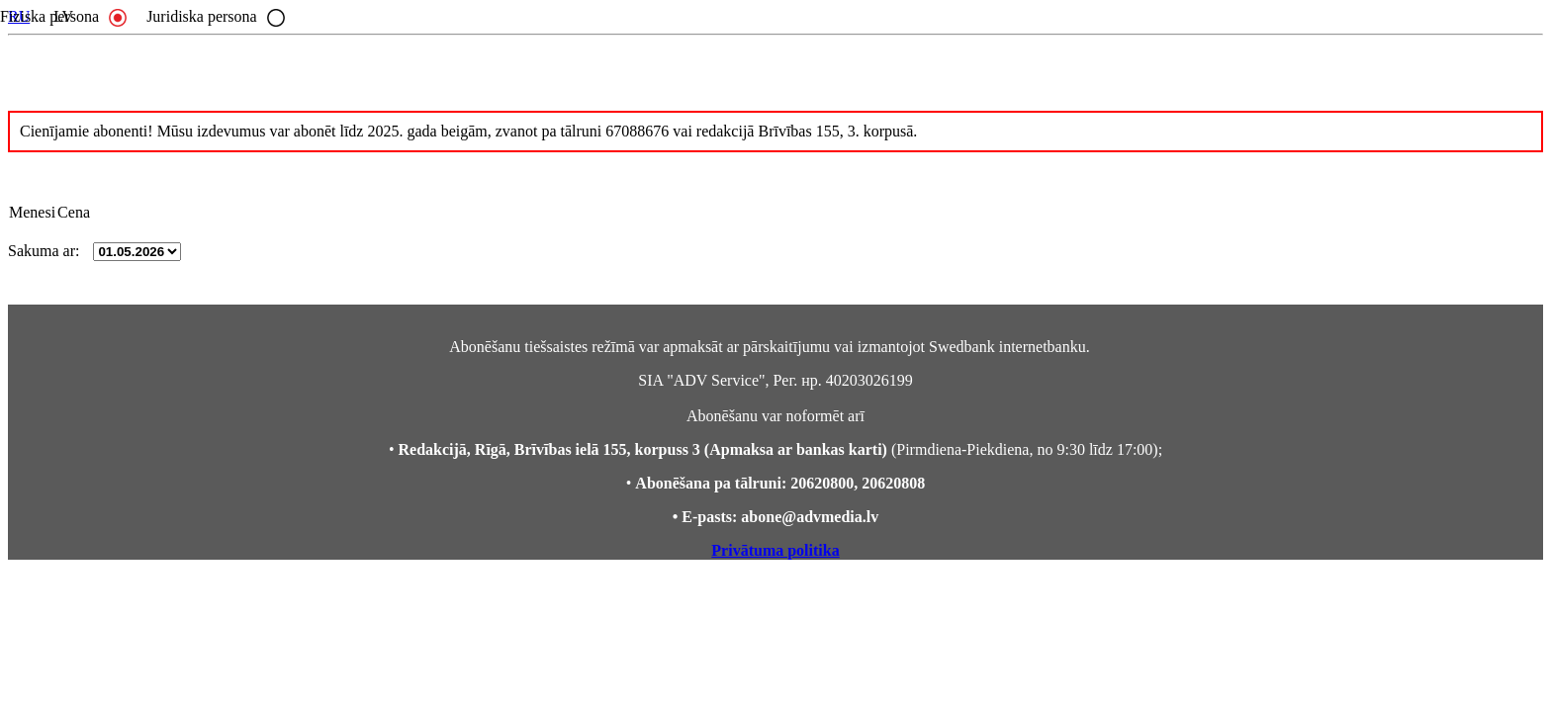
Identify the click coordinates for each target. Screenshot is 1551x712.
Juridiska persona (215, 16)
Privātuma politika (775, 550)
